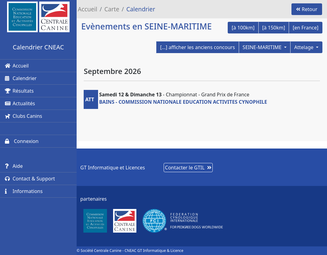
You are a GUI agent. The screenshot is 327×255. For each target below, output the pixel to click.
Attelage (304, 47)
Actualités (20, 103)
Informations (24, 191)
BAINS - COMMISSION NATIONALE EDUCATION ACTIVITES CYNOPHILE (183, 102)
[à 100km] (243, 27)
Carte (111, 9)
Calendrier (20, 78)
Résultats (19, 91)
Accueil (17, 65)
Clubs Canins (23, 116)
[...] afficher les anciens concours (197, 47)
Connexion (22, 141)
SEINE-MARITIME (263, 47)
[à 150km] (273, 27)
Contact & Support (30, 178)
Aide (14, 166)
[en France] (305, 27)
